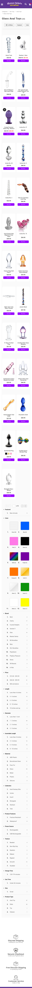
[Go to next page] (22, 506)
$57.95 (23, 310)
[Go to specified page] (14, 506)
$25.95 (23, 275)
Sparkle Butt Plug (8, 450)
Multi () (14, 562)
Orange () (14, 578)
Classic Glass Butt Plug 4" (9, 271)
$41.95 (9, 346)
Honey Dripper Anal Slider (9, 415)
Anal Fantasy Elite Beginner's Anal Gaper (9, 235)
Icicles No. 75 (23, 233)
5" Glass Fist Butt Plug (8, 343)
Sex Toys (12, 11)
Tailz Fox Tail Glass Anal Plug (23, 198)
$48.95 (23, 165)
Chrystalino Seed (23, 414)
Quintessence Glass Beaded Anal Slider (8, 379)
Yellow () (25, 608)
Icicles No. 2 (8, 198)
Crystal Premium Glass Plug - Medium (9, 128)
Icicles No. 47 (23, 127)
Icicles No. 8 (23, 163)
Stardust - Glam (23, 55)
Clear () (14, 532)
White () (14, 608)
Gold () (25, 578)
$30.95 (23, 418)
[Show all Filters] (9, 25)
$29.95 (9, 382)
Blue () (25, 532)
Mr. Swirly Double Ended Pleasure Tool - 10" (23, 91)
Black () (25, 547)
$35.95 (23, 95)
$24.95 (23, 130)
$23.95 (9, 275)
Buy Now (9, 60)
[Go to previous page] (9, 506)
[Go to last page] (25, 506)
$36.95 (9, 492)
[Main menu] (2, 4)
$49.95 (9, 239)
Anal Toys (19, 11)
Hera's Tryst (9, 55)
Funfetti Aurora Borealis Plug (23, 451)
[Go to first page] (6, 506)
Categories (5, 11)
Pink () (14, 547)
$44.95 (23, 201)
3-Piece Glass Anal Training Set (23, 379)
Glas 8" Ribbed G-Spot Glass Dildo (8, 90)
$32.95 (9, 201)
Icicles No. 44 (9, 163)
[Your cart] (30, 5)
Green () (25, 593)
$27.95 (9, 418)
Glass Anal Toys (7, 13)
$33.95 (9, 58)
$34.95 (23, 237)
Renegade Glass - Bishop (9, 489)
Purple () (25, 562)
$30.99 (9, 94)
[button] (6, 454)
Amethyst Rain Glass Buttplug (23, 343)
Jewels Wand (23, 307)
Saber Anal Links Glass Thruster (8, 307)
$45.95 (9, 457)
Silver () (14, 593)
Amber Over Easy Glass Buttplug (23, 271)
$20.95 (23, 346)
